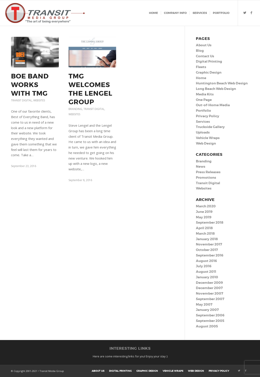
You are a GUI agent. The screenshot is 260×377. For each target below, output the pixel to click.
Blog (200, 50)
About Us (204, 45)
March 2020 (206, 206)
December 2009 (209, 282)
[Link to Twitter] (244, 12)
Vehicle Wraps (208, 138)
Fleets (201, 67)
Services (203, 121)
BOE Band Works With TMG (30, 85)
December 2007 (209, 288)
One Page (204, 100)
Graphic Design (208, 72)
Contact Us (205, 56)
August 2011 (206, 271)
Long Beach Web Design (216, 89)
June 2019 (204, 212)
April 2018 (204, 228)
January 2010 (207, 277)
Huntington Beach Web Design (222, 83)
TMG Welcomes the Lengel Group (90, 89)
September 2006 (210, 315)
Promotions (206, 177)
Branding (75, 109)
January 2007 (207, 310)
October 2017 (207, 250)
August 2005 (207, 326)
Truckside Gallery (210, 127)
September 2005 (210, 321)
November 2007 (209, 293)
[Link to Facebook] (251, 12)
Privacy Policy (207, 116)
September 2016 (209, 255)
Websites (39, 100)
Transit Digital (21, 100)
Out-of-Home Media (213, 105)
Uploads (203, 132)
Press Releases (208, 172)
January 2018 (207, 239)
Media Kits (205, 94)
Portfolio (203, 110)
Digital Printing (209, 61)
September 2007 (210, 299)
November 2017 (209, 244)
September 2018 (209, 222)
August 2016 (206, 261)
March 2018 (205, 233)
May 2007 (204, 304)
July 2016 (203, 266)
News (200, 166)
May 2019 (203, 217)
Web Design (206, 143)
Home (201, 78)
